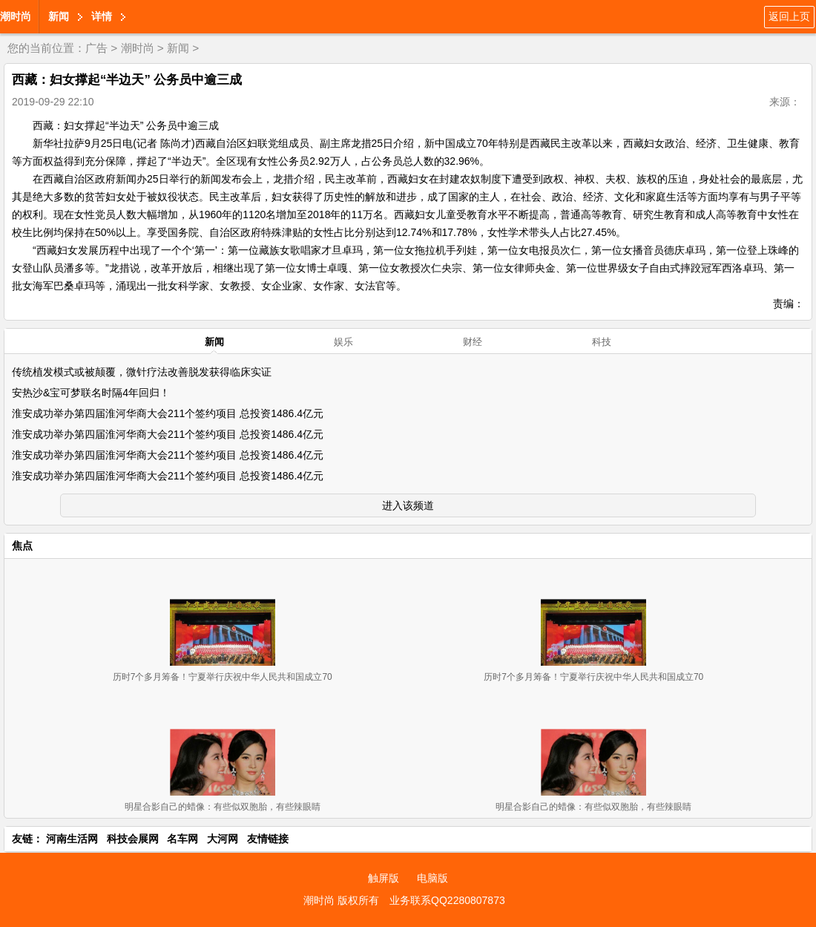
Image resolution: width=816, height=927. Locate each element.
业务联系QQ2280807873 (447, 900)
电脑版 (432, 878)
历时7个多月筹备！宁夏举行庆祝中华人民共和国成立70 (222, 677)
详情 (101, 16)
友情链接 (268, 839)
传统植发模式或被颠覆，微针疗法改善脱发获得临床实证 (142, 372)
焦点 (22, 545)
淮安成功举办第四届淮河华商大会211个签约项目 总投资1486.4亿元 (167, 413)
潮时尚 (15, 16)
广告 (96, 48)
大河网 (222, 839)
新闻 (58, 16)
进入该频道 (408, 505)
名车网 (182, 839)
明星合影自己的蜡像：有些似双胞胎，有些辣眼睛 (222, 807)
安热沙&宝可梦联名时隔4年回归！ (91, 393)
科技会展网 (133, 839)
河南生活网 (72, 839)
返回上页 (789, 16)
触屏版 (383, 878)
